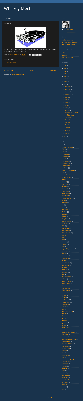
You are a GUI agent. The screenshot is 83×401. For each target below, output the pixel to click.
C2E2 (63, 172)
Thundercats (65, 355)
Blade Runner (68, 125)
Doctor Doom (65, 191)
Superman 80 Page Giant (68, 332)
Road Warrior (65, 304)
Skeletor (64, 318)
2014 (65, 71)
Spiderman (65, 323)
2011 (65, 79)
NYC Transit (65, 272)
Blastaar (64, 158)
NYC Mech (64, 55)
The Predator (65, 346)
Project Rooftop (66, 290)
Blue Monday (65, 161)
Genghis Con (65, 219)
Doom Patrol (65, 195)
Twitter (64, 53)
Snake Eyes (65, 320)
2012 (65, 76)
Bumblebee (65, 168)
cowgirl (64, 179)
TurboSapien (65, 363)
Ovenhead (64, 286)
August (67, 97)
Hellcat (64, 235)
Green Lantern (66, 230)
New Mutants (65, 265)
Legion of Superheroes (68, 249)
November (68, 89)
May (66, 105)
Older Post (53, 70)
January (67, 133)
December (68, 86)
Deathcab (67, 127)
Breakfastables (66, 165)
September (68, 94)
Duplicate (64, 202)
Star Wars (64, 325)
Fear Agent (65, 209)
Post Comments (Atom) (18, 74)
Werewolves (65, 382)
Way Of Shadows (66, 380)
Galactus (64, 214)
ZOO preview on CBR (67, 57)
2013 (65, 73)
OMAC (63, 279)
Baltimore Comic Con (67, 147)
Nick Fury (64, 267)
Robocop (64, 306)
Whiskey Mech (17, 8)
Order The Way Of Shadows (69, 42)
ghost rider (65, 223)
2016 (65, 66)
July (66, 100)
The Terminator (66, 348)
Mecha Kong (65, 251)
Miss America (65, 258)
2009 (65, 84)
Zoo (63, 389)
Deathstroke (65, 189)
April (66, 107)
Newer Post (8, 70)
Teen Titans (65, 334)
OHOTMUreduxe (66, 276)
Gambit (64, 216)
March (67, 110)
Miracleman (65, 256)
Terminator (65, 337)
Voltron (64, 373)
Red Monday (65, 300)
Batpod (64, 152)
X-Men (63, 387)
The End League (66, 341)
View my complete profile (69, 32)
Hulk (63, 237)
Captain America (66, 175)
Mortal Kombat (66, 263)
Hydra (63, 239)
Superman (64, 330)
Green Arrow (65, 228)
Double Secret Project (68, 198)
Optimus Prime (66, 283)
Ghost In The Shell (66, 221)
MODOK (64, 260)
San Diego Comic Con (67, 311)
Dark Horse (65, 184)
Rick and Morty (66, 302)
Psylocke (64, 293)
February (67, 130)
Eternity (64, 207)
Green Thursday (66, 232)
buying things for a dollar (68, 170)
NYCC (63, 274)
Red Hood (64, 297)
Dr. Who (64, 200)
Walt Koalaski (65, 375)
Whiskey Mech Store (67, 40)
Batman (64, 149)
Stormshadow (65, 327)
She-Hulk (64, 313)
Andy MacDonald (68, 29)
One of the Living (66, 281)
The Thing (64, 350)
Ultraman (64, 366)
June (66, 102)
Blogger (51, 397)
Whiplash (64, 384)
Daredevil (64, 182)
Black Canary (65, 154)
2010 (65, 81)
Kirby (63, 246)
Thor (63, 353)
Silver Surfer (65, 316)
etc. (63, 205)
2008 (65, 136)
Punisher (64, 295)
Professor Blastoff (66, 288)
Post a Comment (11, 62)
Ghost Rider (68, 120)
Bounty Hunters (66, 163)
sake (63, 309)
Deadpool (64, 186)
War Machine (65, 377)
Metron (64, 253)
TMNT (63, 357)
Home (31, 70)
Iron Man (67, 122)
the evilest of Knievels (67, 343)
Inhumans (64, 242)
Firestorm (64, 212)
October (67, 92)
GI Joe (63, 226)
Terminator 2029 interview (69, 339)
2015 (65, 68)
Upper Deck (65, 368)
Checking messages (67, 177)
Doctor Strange (66, 193)
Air (62, 145)
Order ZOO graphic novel (68, 44)
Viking (63, 370)
